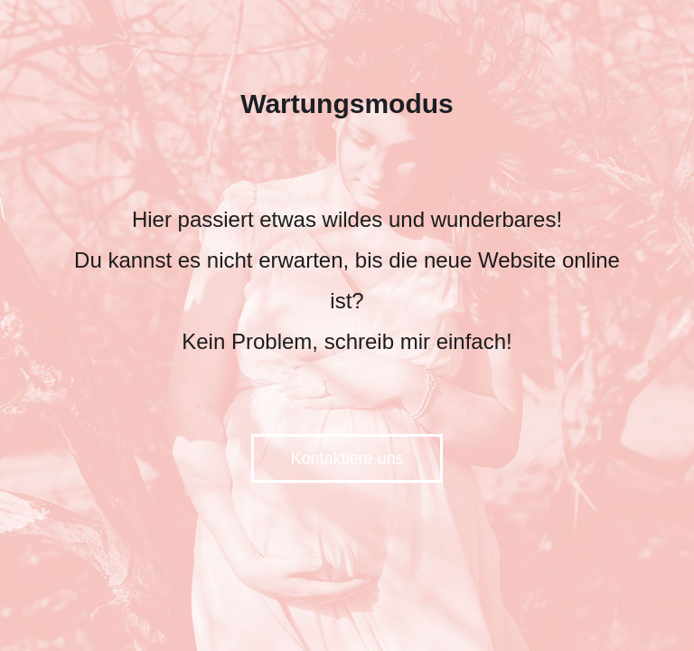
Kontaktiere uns (346, 458)
